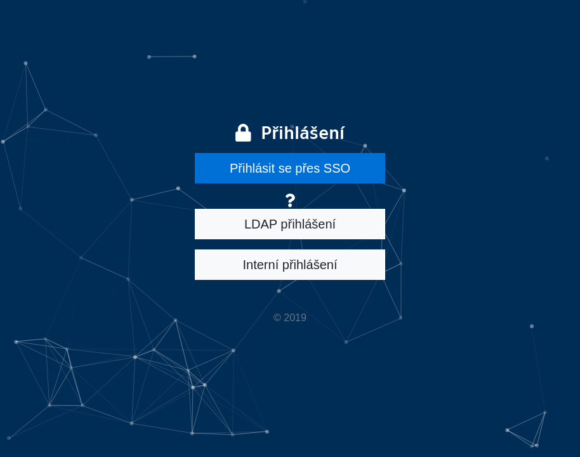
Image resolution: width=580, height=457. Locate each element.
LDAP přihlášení (290, 224)
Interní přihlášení (290, 265)
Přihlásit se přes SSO (290, 168)
